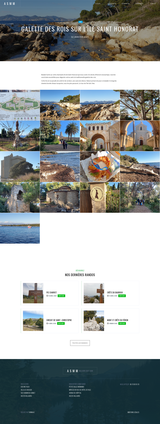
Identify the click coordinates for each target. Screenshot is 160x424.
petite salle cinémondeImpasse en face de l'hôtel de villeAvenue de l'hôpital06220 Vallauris (80, 391)
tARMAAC (31, 412)
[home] (10, 3)
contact (153, 3)
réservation (125, 3)
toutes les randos (80, 343)
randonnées (139, 3)
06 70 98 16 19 (134, 384)
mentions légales (133, 412)
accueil (98, 3)
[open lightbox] (20, 105)
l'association (112, 3)
